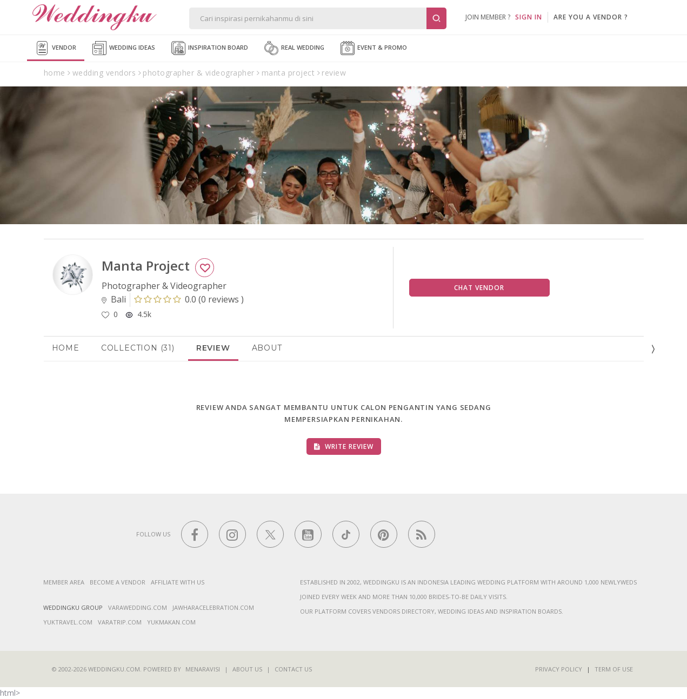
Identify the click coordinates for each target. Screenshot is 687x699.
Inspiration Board (209, 48)
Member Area (63, 582)
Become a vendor (117, 582)
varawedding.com (137, 607)
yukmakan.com (171, 622)
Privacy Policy (558, 669)
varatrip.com (120, 622)
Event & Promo (374, 48)
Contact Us (293, 669)
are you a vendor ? (590, 17)
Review (213, 348)
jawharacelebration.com (213, 607)
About (267, 348)
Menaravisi (202, 669)
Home (65, 348)
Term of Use (614, 669)
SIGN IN (528, 17)
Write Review (343, 446)
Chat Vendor (479, 287)
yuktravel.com (67, 622)
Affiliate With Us (177, 582)
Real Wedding (294, 48)
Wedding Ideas (123, 48)
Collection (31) (138, 348)
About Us (247, 669)
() (189, 299)
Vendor (55, 48)
